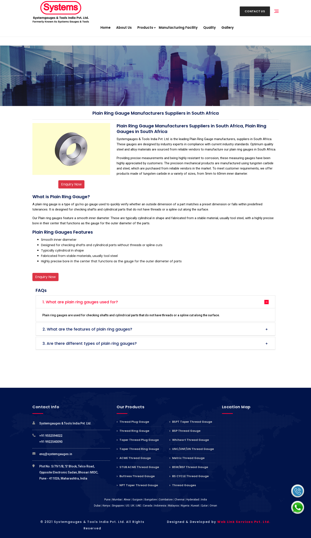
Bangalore (150, 499)
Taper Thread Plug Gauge (138, 440)
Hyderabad (192, 499)
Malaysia (173, 505)
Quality (209, 27)
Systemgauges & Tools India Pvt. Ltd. (65, 423)
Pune (107, 499)
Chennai (179, 499)
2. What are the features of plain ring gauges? (87, 329)
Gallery (227, 27)
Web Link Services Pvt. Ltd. (243, 522)
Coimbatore (166, 499)
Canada (147, 505)
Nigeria (185, 505)
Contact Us (255, 11)
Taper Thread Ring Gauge (138, 449)
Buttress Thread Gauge (136, 476)
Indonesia (160, 505)
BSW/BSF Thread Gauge (188, 467)
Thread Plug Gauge (133, 422)
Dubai (97, 505)
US (127, 505)
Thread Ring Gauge (133, 431)
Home (105, 27)
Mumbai (117, 499)
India (204, 499)
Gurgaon (137, 499)
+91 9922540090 (50, 441)
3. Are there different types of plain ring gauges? (90, 343)
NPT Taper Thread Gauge (137, 485)
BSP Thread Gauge (184, 431)
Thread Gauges (182, 485)
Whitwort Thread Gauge (189, 440)
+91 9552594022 (50, 435)
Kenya (106, 505)
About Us (124, 27)
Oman (213, 505)
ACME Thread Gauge (134, 458)
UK (132, 505)
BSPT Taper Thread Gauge (190, 422)
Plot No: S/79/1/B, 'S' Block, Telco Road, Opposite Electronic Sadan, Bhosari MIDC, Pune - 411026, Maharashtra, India (68, 472)
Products (145, 27)
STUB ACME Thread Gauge (138, 467)
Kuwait (195, 505)
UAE (138, 505)
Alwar (127, 499)
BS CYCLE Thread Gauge (189, 476)
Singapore (118, 505)
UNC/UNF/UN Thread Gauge (191, 449)
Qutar (204, 505)
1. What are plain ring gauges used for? (80, 302)
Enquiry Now (71, 184)
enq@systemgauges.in (55, 454)
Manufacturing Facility (178, 27)
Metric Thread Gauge (187, 458)
